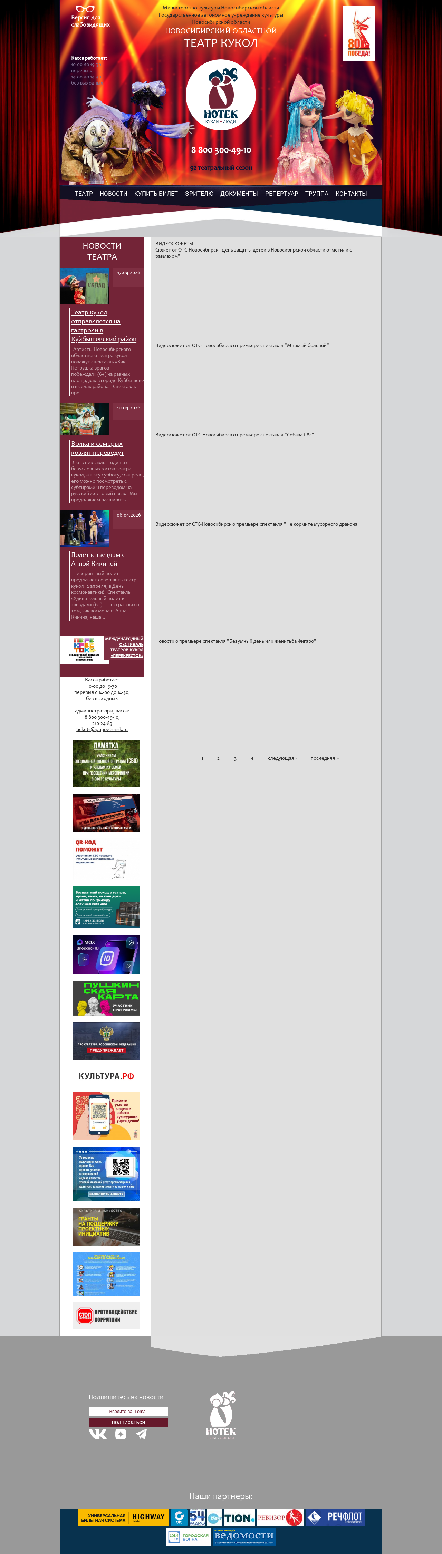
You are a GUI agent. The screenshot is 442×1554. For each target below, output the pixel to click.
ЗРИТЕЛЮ (199, 193)
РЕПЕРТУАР (281, 193)
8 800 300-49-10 (221, 150)
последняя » (325, 758)
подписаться (128, 1422)
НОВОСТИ (113, 193)
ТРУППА (316, 193)
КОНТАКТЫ (351, 193)
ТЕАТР (84, 193)
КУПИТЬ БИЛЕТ (156, 193)
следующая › (282, 758)
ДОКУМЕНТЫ (239, 193)
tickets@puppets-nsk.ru (102, 729)
